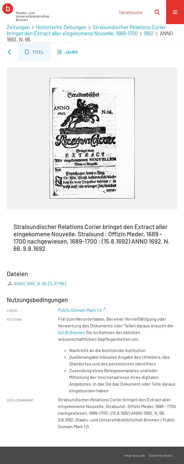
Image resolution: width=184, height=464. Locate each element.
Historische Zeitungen (61, 27)
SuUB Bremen (71, 332)
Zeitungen (18, 27)
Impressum (134, 455)
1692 (148, 33)
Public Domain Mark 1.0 (80, 310)
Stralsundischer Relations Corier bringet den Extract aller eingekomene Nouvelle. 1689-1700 (86, 30)
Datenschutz (161, 455)
